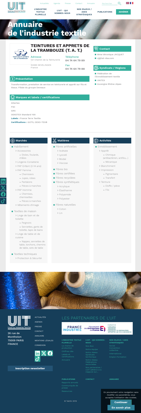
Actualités (44, 3)
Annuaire (91, 3)
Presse (68, 3)
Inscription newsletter (30, 368)
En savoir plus (121, 407)
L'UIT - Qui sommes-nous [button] (62, 11)
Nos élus (89, 346)
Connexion (40, 345)
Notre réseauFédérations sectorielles (92, 362)
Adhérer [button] (123, 12)
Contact (78, 3)
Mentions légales (44, 340)
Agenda (57, 3)
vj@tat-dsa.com (105, 58)
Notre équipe (92, 349)
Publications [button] (104, 12)
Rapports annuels (70, 382)
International (115, 353)
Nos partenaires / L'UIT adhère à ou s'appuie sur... (94, 369)
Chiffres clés (67, 351)
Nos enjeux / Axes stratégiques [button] (84, 12)
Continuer (121, 402)
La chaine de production (68, 347)
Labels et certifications (68, 355)
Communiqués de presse (70, 386)
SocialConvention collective (114, 348)
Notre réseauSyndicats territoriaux (92, 354)
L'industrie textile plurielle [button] (40, 12)
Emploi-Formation (117, 357)
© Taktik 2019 (70, 401)
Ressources (67, 391)
